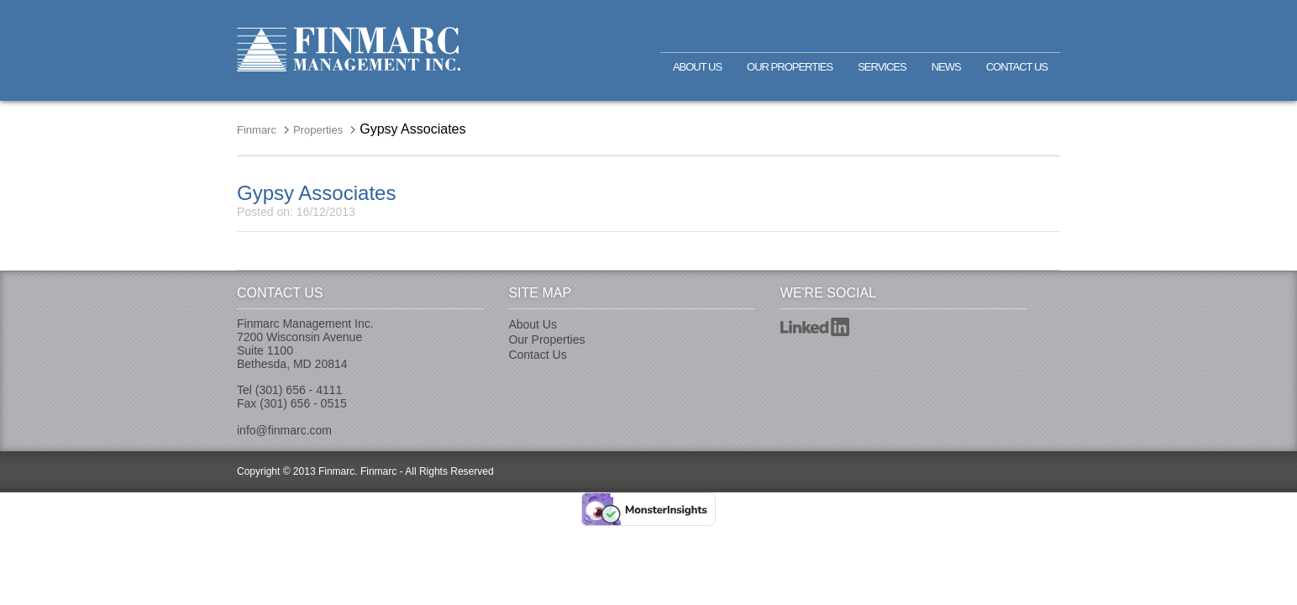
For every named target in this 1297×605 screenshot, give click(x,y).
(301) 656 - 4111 (299, 390)
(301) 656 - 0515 (303, 403)
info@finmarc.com (284, 430)
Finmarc (348, 49)
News (946, 66)
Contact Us (1017, 66)
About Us (697, 66)
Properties (318, 130)
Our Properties (789, 66)
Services (882, 66)
